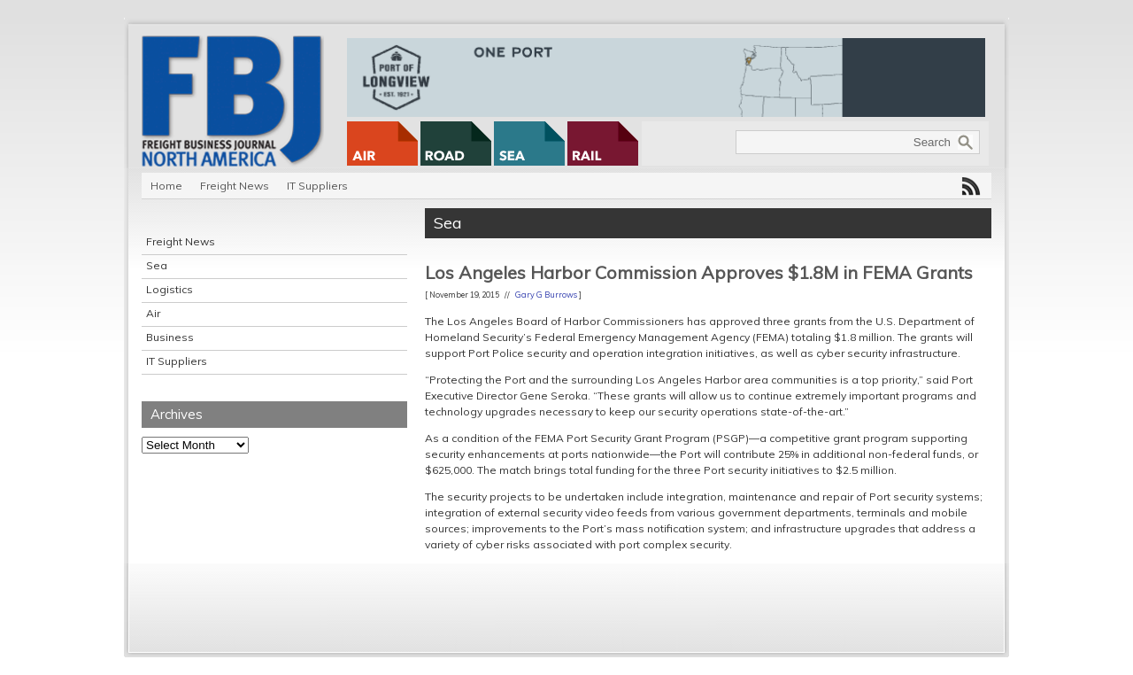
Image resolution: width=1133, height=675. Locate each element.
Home (166, 185)
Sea (156, 265)
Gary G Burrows (546, 294)
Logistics (169, 289)
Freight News (234, 185)
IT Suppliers (317, 185)
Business (170, 337)
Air (153, 313)
